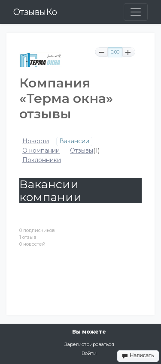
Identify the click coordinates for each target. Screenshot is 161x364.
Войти (89, 353)
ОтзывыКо (35, 12)
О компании (41, 150)
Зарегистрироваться (89, 344)
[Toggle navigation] (136, 12)
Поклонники (41, 160)
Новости (35, 141)
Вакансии (74, 141)
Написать (138, 355)
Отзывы (81, 150)
